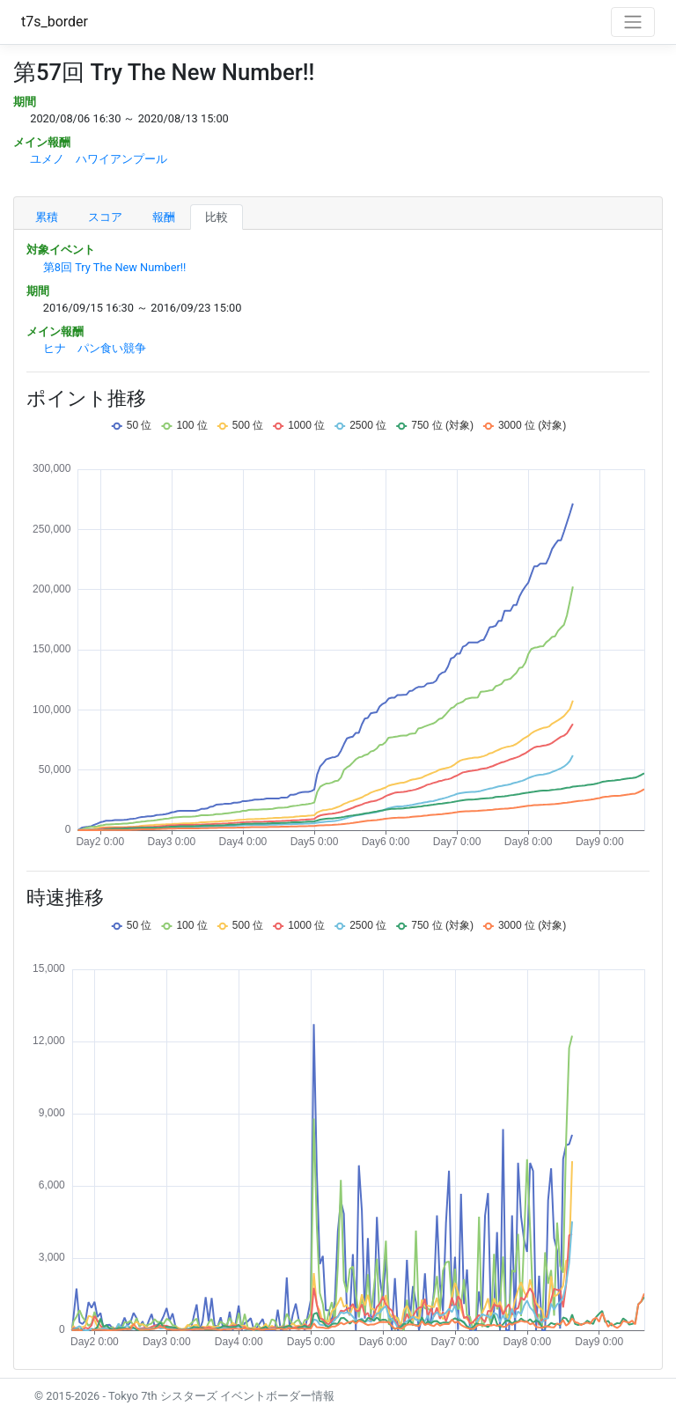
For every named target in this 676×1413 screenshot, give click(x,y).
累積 (46, 217)
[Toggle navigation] (633, 22)
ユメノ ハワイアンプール (98, 159)
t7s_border (54, 21)
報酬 (163, 217)
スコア (105, 217)
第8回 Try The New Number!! (115, 267)
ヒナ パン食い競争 (94, 348)
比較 (216, 217)
